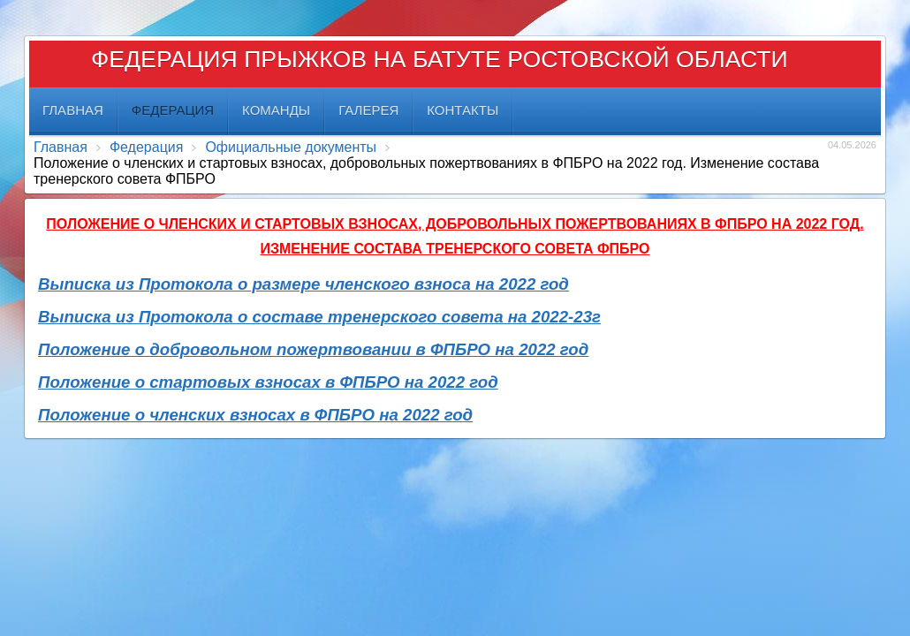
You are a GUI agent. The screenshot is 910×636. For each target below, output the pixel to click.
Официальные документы (290, 147)
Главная (60, 147)
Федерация (147, 147)
